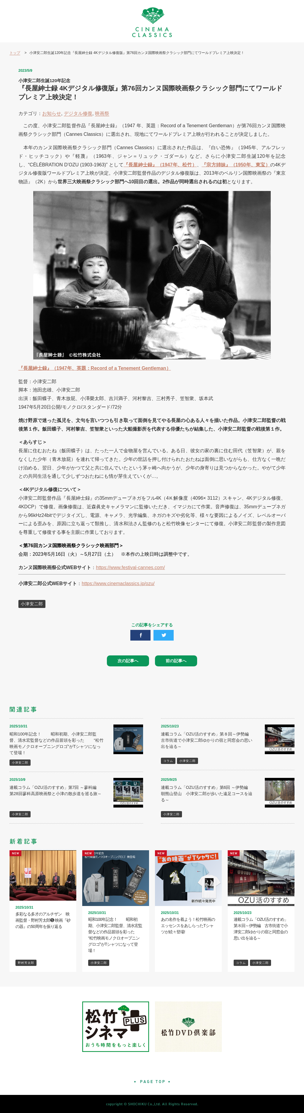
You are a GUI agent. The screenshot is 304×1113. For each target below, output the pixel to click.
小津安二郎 (32, 603)
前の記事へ (176, 660)
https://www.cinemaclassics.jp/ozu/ (118, 583)
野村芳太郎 (26, 962)
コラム (168, 760)
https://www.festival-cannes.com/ (130, 567)
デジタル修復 (78, 113)
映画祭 (102, 113)
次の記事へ (128, 660)
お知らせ (51, 113)
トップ (15, 53)
